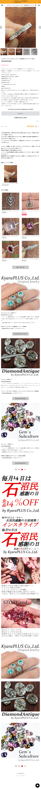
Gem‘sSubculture (20, 463)
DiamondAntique (20, 398)
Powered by (20, 775)
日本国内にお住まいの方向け (20, 117)
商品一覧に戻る (20, 267)
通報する (38, 121)
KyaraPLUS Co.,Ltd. (20, 334)
